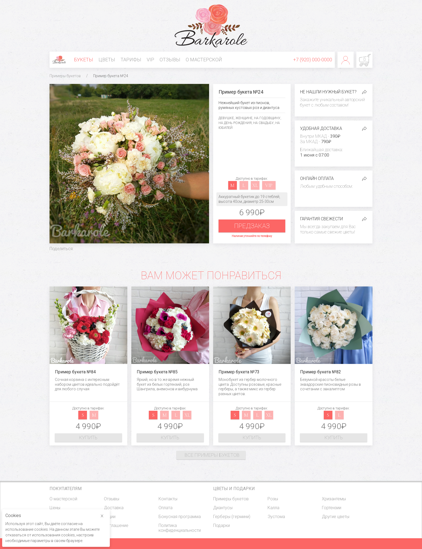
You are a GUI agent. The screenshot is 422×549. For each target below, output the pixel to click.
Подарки (221, 525)
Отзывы (170, 59)
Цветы (107, 59)
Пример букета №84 (75, 371)
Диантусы (223, 507)
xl (255, 185)
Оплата (166, 507)
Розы (273, 498)
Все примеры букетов (212, 455)
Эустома (276, 516)
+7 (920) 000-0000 (312, 59)
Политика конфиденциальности (180, 528)
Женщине (243, 118)
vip (268, 185)
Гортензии (331, 507)
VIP (150, 59)
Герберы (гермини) (231, 516)
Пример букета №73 (239, 371)
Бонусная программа (180, 516)
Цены (55, 507)
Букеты (83, 59)
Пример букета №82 (320, 371)
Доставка (114, 507)
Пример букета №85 (157, 371)
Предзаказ (252, 226)
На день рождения (235, 123)
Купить (88, 437)
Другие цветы (335, 516)
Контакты (168, 498)
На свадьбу (263, 123)
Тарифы (131, 59)
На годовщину (267, 118)
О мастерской (204, 59)
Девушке (226, 118)
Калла (273, 507)
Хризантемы (334, 498)
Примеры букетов (65, 76)
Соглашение (116, 525)
